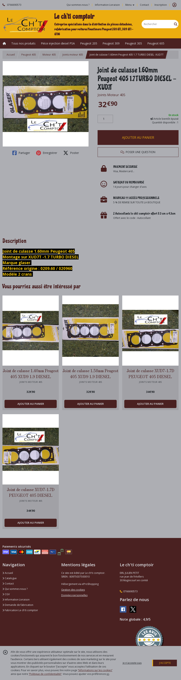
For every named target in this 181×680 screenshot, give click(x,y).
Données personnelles (74, 595)
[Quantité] (105, 119)
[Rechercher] (175, 24)
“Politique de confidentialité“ (45, 674)
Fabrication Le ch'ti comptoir (20, 610)
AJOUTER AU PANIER (138, 137)
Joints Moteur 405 (111, 95)
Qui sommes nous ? (15, 589)
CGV (6, 594)
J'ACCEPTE (165, 663)
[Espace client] (174, 5)
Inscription (160, 5)
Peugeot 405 (28, 54)
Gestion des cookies (73, 589)
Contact (144, 5)
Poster (71, 152)
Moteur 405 (49, 54)
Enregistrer (46, 152)
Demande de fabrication (17, 605)
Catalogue (9, 578)
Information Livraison (16, 599)
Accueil (11, 54)
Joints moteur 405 (72, 54)
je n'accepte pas (132, 663)
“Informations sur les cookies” (95, 670)
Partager (21, 152)
